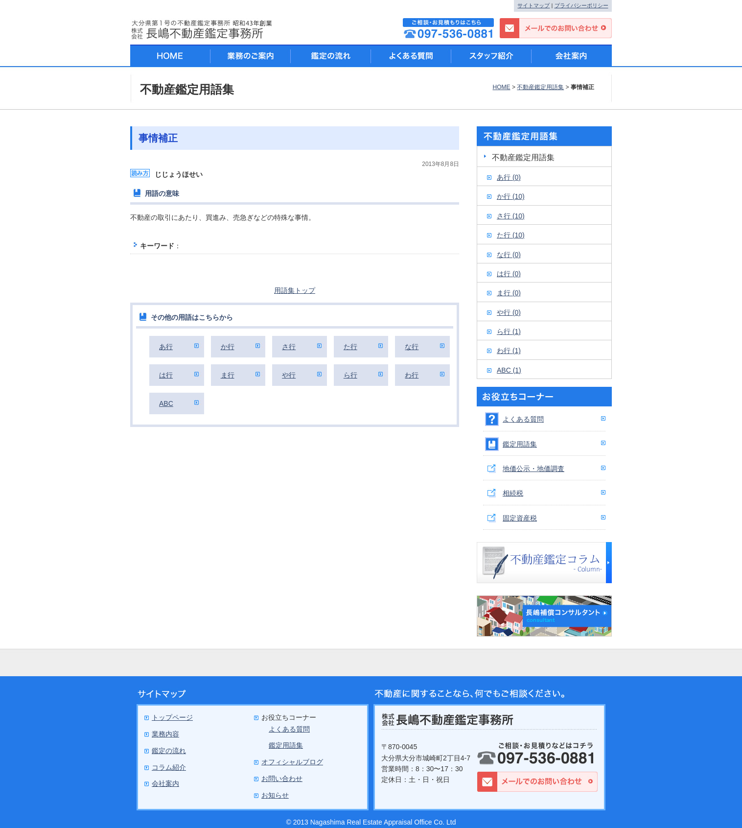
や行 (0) (509, 312)
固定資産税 (520, 518)
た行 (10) (511, 235)
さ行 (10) (511, 216)
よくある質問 (523, 419)
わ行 (411, 375)
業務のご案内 (250, 56)
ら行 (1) (509, 331)
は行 (166, 375)
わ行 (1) (509, 351)
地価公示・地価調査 (533, 469)
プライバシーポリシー (581, 5)
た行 (350, 347)
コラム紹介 (169, 767)
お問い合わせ (281, 778)
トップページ (172, 717)
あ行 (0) (509, 177)
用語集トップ (294, 290)
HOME (501, 87)
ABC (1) (509, 370)
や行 (289, 375)
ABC (166, 403)
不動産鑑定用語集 (540, 87)
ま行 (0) (509, 293)
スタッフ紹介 (491, 56)
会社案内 (572, 56)
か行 (227, 347)
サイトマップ (533, 5)
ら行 (350, 375)
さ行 (289, 347)
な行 (411, 347)
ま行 (227, 375)
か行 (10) (511, 196)
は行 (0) (509, 274)
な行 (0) (509, 255)
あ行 (166, 347)
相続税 (513, 493)
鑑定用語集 (520, 444)
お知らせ (275, 795)
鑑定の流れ (331, 56)
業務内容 (165, 734)
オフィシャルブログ (292, 762)
